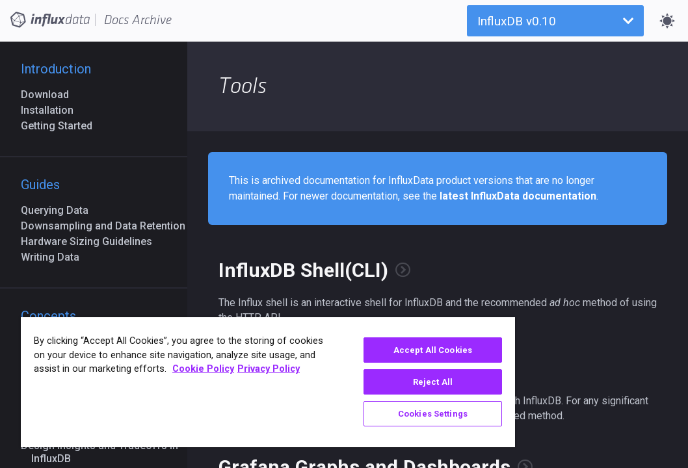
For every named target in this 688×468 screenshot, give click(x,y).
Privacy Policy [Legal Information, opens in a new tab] (213, 383)
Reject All (354, 382)
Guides (40, 184)
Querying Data (59, 210)
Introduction (56, 69)
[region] (220, 382)
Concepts (48, 316)
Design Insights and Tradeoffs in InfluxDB (104, 452)
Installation (52, 110)
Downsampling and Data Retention (108, 226)
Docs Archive (138, 20)
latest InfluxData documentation (518, 196)
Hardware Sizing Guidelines (91, 241)
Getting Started (61, 126)
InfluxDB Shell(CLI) (303, 270)
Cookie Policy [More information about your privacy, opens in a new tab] (148, 383)
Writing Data (55, 257)
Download (50, 94)
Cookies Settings (354, 414)
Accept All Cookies (354, 350)
